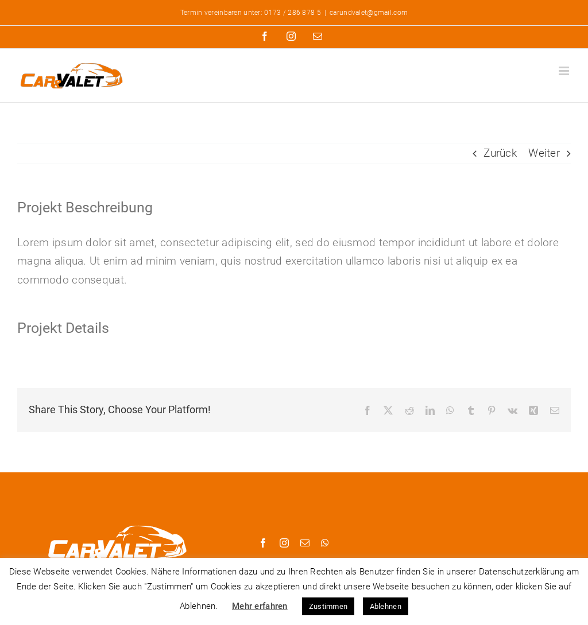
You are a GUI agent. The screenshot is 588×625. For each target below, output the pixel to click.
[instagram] (284, 543)
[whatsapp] (325, 543)
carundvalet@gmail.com (369, 13)
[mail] (305, 543)
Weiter (544, 153)
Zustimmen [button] (328, 606)
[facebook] (263, 543)
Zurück (500, 153)
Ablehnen (385, 606)
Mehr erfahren (260, 606)
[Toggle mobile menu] (565, 71)
